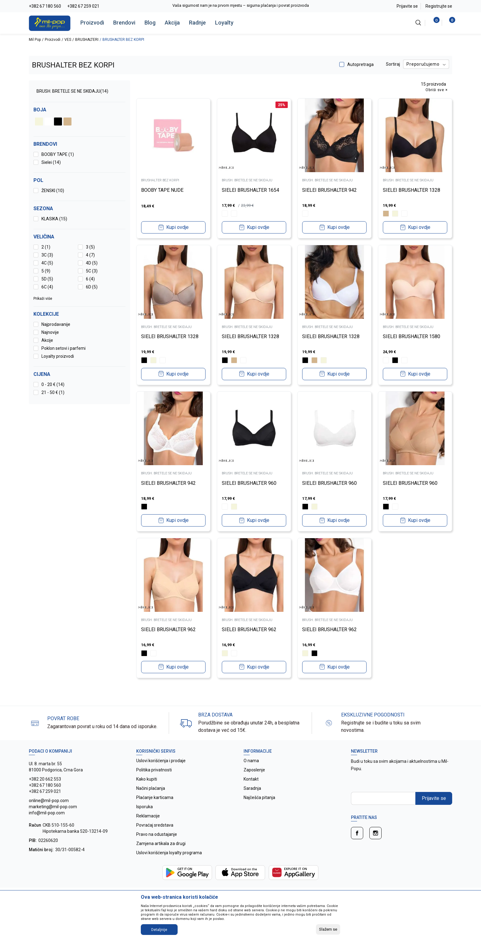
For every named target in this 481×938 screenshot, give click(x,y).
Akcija (172, 22)
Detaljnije (159, 930)
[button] (79, 374)
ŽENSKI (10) (52, 190)
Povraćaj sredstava (154, 825)
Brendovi (124, 22)
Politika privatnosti (154, 769)
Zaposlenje (254, 769)
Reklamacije (148, 815)
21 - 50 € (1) (52, 392)
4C (47, 263)
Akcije (47, 340)
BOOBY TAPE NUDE (162, 190)
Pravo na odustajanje (156, 834)
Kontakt (251, 779)
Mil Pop (35, 39)
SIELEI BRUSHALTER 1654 (250, 190)
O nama (251, 760)
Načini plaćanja (150, 788)
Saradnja (252, 788)
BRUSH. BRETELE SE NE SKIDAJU (72, 91)
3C (47, 255)
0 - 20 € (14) (52, 384)
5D (47, 278)
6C (47, 286)
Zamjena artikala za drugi (161, 843)
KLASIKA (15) (54, 218)
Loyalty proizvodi (57, 356)
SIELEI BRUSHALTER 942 (329, 190)
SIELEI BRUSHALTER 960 (249, 483)
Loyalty (224, 22)
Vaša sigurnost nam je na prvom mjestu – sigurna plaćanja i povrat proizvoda (240, 5)
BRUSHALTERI (86, 39)
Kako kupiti (146, 779)
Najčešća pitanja (259, 797)
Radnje (197, 22)
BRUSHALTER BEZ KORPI (160, 180)
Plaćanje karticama (154, 797)
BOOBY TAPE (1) (57, 154)
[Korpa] (449, 22)
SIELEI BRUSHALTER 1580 (412, 336)
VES (67, 39)
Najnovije (50, 332)
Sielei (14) (51, 162)
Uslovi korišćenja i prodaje (161, 760)
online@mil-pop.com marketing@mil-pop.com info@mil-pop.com (53, 806)
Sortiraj (393, 64)
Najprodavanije (55, 324)
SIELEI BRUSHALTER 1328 (412, 190)
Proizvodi (92, 22)
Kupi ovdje (177, 227)
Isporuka (144, 806)
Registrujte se (438, 6)
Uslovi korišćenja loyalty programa (169, 852)
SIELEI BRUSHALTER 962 (168, 629)
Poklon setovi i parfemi (63, 348)
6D (92, 286)
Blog (150, 22)
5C (92, 270)
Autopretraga (360, 64)
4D (92, 263)
